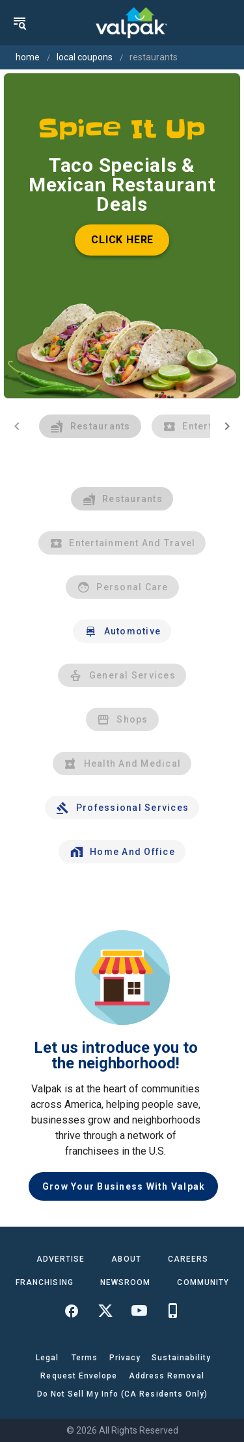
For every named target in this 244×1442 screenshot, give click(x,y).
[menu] (19, 23)
